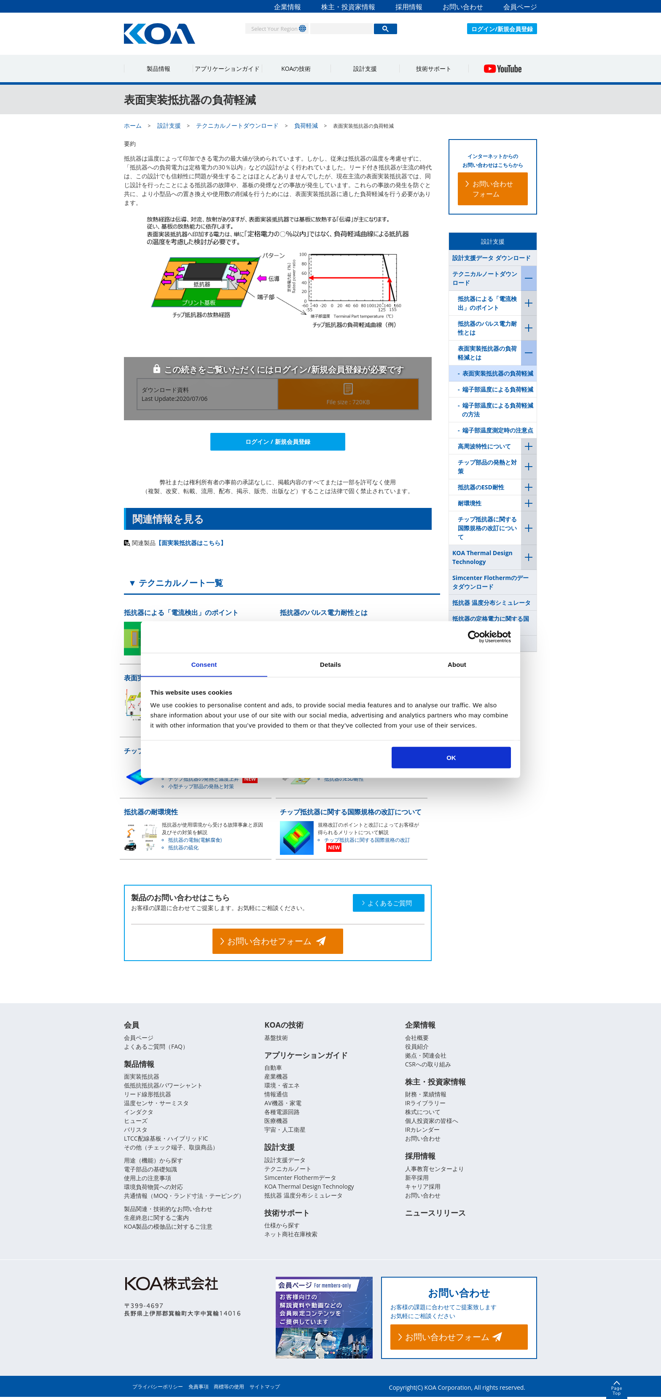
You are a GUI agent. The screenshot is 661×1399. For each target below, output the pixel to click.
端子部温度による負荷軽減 (497, 389)
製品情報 (158, 68)
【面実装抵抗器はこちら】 (191, 543)
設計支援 (365, 68)
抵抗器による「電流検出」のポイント (487, 303)
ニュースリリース (435, 1215)
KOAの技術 (296, 68)
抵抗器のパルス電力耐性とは (487, 328)
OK (451, 757)
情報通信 (276, 1095)
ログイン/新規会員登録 (502, 29)
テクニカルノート (288, 1170)
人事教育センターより (434, 1170)
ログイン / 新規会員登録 (277, 442)
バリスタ (136, 1131)
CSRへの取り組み (428, 1065)
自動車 (273, 1069)
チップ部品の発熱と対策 (487, 466)
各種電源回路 (282, 1113)
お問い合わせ (463, 6)
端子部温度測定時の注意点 (497, 430)
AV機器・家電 (282, 1104)
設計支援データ (285, 1161)
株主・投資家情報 (348, 6)
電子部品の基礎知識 (150, 1170)
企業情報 (287, 6)
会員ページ (520, 6)
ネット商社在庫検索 (290, 1237)
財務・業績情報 (425, 1095)
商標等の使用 (229, 1388)
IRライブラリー (425, 1104)
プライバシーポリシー (157, 1388)
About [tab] (457, 664)
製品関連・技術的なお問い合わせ (168, 1210)
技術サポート (433, 68)
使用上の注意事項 (147, 1179)
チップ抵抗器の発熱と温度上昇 (203, 778)
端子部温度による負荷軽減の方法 (497, 409)
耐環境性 (469, 503)
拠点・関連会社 (425, 1056)
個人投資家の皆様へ (431, 1122)
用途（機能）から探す (153, 1161)
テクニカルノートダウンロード (484, 278)
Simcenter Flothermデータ (300, 1179)
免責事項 (198, 1388)
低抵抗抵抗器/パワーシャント (163, 1086)
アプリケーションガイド (227, 68)
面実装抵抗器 (141, 1078)
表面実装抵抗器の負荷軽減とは (487, 352)
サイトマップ (265, 1388)
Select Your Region (270, 28)
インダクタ (138, 1113)
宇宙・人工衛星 (285, 1131)
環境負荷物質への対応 (153, 1188)
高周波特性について (484, 446)
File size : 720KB (348, 402)
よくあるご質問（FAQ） (156, 1047)
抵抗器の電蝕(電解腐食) (195, 839)
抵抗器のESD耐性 (344, 778)
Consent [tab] (204, 664)
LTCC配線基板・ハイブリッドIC (166, 1140)
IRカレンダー (422, 1131)
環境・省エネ (282, 1086)
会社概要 (417, 1038)
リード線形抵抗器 (147, 1095)
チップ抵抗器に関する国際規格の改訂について (487, 528)
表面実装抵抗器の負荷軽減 (497, 373)
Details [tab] (330, 664)
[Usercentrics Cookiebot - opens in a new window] (474, 636)
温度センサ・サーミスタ (156, 1104)
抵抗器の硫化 (183, 847)
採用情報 (408, 6)
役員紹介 (417, 1047)
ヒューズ (136, 1122)
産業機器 (276, 1078)
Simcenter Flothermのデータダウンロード (490, 582)
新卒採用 (417, 1179)
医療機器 (276, 1122)
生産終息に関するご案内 (156, 1219)
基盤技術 (276, 1038)
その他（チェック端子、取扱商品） (171, 1148)
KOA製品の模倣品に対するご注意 (168, 1228)
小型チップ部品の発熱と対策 (201, 786)
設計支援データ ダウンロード (491, 258)
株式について (423, 1113)
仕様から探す (282, 1228)
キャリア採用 (423, 1188)
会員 (131, 1025)
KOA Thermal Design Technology (482, 557)
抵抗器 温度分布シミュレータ (491, 603)
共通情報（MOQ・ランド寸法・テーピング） (184, 1197)
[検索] (341, 28)
